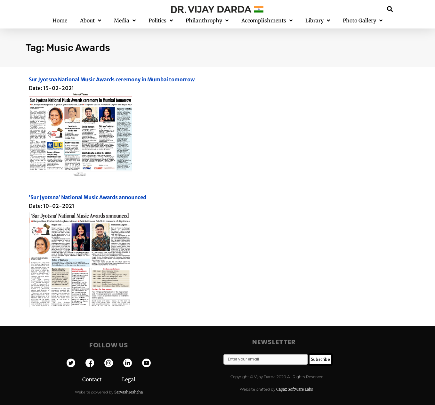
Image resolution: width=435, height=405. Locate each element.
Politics (161, 20)
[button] (389, 9)
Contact (102, 379)
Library (317, 20)
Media (125, 20)
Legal (128, 379)
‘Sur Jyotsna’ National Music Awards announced (87, 197)
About (90, 20)
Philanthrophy (207, 20)
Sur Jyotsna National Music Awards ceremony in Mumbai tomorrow (112, 79)
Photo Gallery (363, 20)
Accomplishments (267, 20)
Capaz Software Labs (294, 389)
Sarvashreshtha (128, 392)
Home (59, 20)
